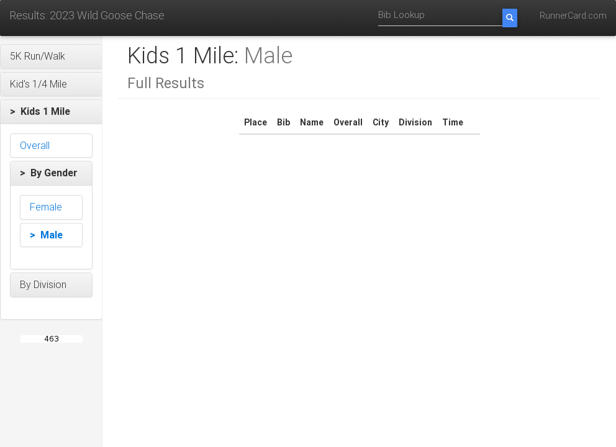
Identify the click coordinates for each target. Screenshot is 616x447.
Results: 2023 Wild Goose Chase (87, 15)
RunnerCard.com (573, 15)
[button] (51, 56)
